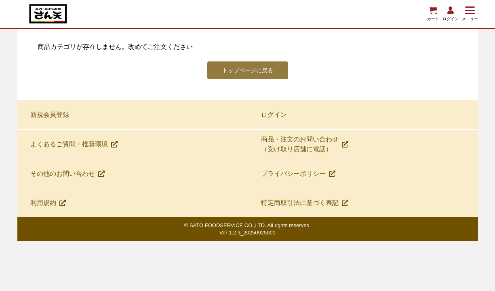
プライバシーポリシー (298, 176)
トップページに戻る (248, 71)
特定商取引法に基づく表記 (304, 205)
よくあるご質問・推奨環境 (74, 147)
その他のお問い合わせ (67, 176)
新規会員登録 (49, 117)
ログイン (274, 117)
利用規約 (48, 205)
